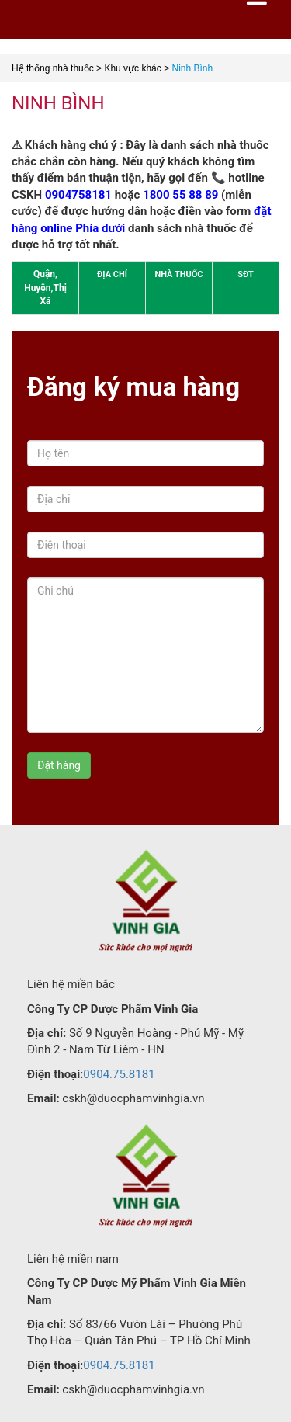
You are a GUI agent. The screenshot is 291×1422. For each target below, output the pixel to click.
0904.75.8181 (118, 1074)
